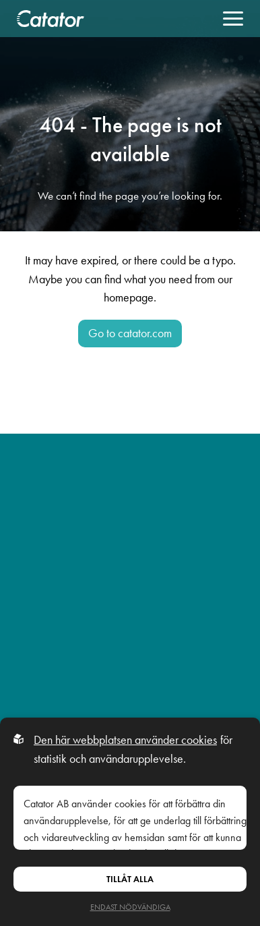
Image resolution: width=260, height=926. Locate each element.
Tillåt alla (130, 879)
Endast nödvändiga (130, 907)
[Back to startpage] (50, 18)
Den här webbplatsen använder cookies (125, 739)
